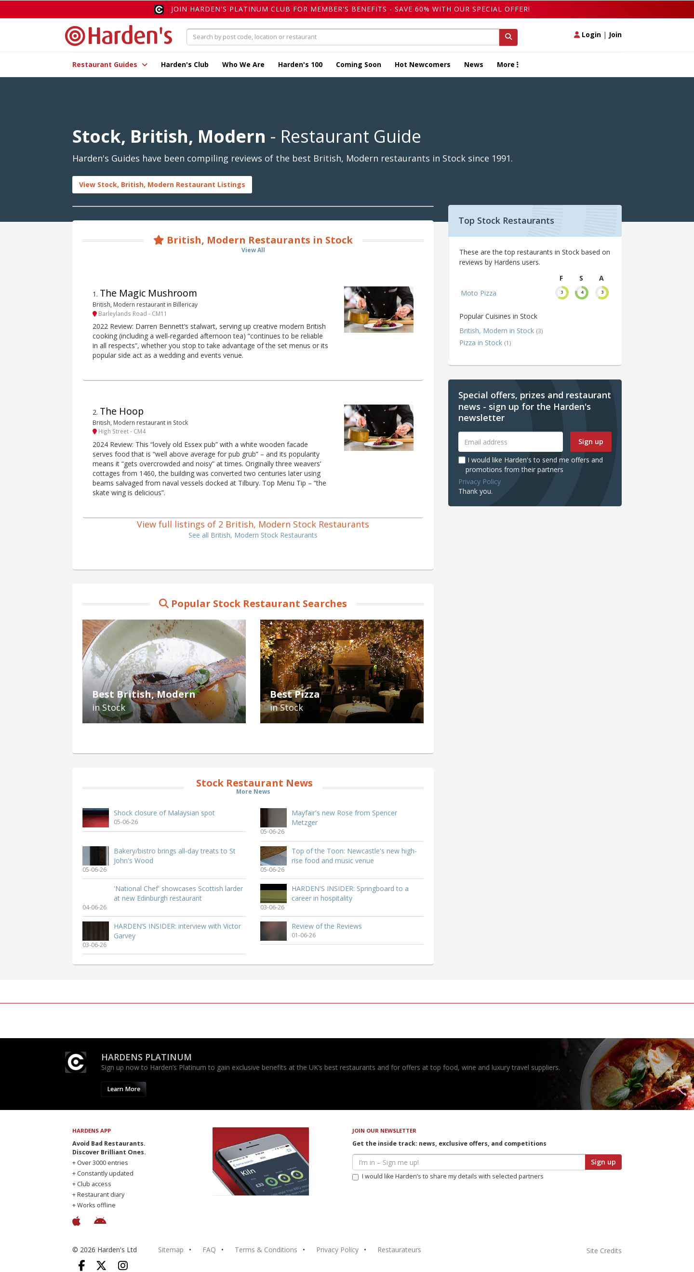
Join (615, 34)
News (473, 64)
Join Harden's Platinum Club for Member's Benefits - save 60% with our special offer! (350, 9)
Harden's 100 (300, 64)
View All (253, 250)
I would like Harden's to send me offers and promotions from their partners (530, 464)
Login (587, 34)
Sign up (590, 441)
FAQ (209, 1249)
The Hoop (122, 411)
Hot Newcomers (423, 64)
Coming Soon (358, 64)
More (508, 64)
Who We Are (243, 64)
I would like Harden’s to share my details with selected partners (448, 1176)
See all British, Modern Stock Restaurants (253, 535)
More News (253, 791)
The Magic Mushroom (148, 292)
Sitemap (171, 1249)
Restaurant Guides (109, 64)
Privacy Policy (479, 481)
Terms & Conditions (266, 1249)
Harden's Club (185, 64)
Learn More (123, 1089)
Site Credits (604, 1250)
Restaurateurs (399, 1249)
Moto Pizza (478, 293)
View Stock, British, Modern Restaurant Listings (162, 184)
